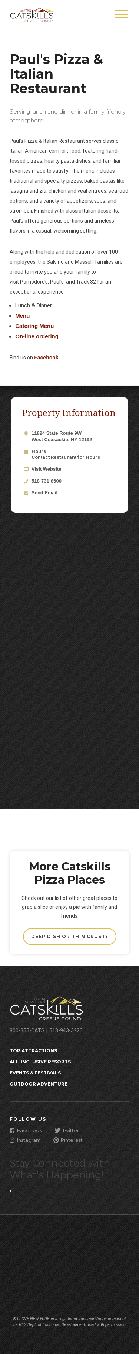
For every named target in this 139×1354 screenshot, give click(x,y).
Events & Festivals (35, 1073)
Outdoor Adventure (38, 1084)
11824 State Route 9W (74, 436)
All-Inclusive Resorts (40, 1061)
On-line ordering (37, 336)
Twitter (67, 1130)
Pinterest (68, 1140)
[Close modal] (10, 1191)
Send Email (44, 492)
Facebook (46, 357)
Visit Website (46, 469)
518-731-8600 (47, 481)
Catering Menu (34, 326)
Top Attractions (33, 1050)
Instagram (25, 1140)
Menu (22, 315)
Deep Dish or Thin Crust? (69, 936)
